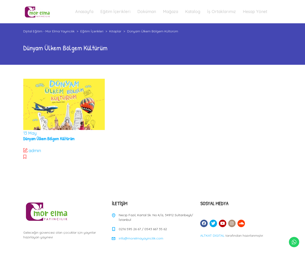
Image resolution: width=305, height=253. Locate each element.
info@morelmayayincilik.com (141, 238)
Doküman (146, 11)
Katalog (192, 11)
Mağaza (170, 11)
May (30, 133)
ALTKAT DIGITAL (212, 235)
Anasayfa (84, 11)
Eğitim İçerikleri (115, 11)
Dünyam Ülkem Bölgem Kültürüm (49, 139)
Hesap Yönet (255, 11)
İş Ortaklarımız (221, 11)
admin (35, 150)
